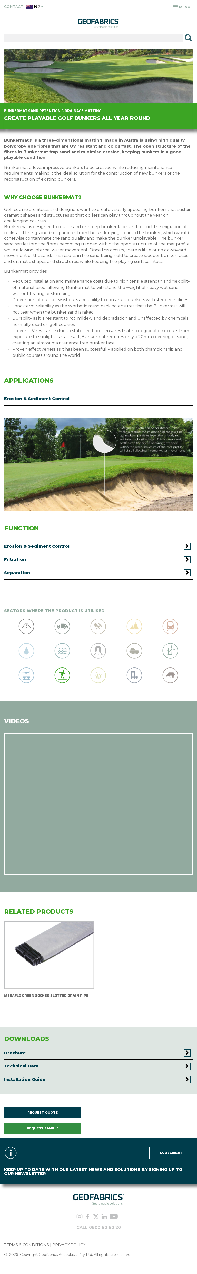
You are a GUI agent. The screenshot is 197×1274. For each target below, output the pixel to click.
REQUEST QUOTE (42, 1113)
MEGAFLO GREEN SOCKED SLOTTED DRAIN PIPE (46, 995)
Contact (13, 7)
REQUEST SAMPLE (42, 1128)
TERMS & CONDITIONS (26, 1244)
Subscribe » (171, 1153)
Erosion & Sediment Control (37, 398)
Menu (181, 7)
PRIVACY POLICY (68, 1244)
